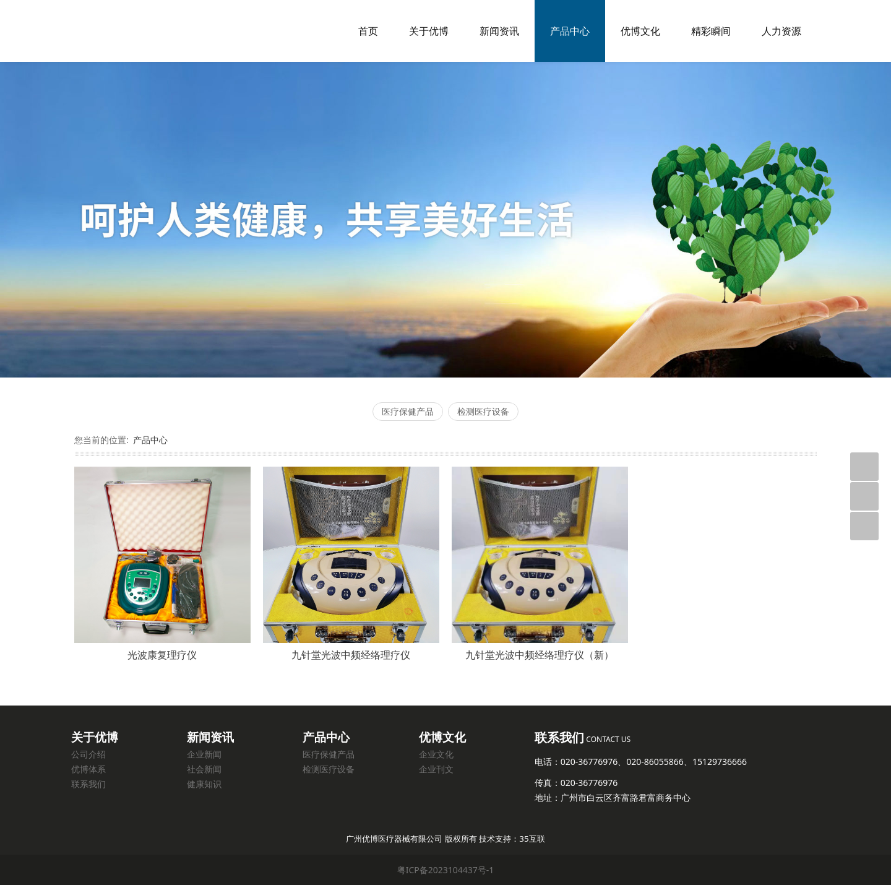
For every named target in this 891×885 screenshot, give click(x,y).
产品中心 (570, 31)
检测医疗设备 (483, 411)
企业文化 (436, 754)
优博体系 (88, 769)
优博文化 (640, 31)
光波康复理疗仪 (162, 655)
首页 (368, 31)
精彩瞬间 (711, 31)
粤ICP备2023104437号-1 (445, 870)
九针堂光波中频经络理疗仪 (350, 655)
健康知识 (204, 784)
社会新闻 (204, 769)
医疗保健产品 (408, 411)
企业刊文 (436, 769)
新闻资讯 (499, 31)
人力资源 (781, 31)
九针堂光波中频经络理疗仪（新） (539, 655)
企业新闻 (204, 754)
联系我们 (88, 784)
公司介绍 (88, 754)
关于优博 (429, 31)
